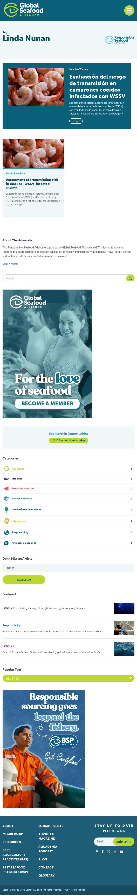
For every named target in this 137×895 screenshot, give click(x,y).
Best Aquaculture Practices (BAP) (15, 854)
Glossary (46, 875)
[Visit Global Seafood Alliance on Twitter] (108, 852)
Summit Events (50, 826)
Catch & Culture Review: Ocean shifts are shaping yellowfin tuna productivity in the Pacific (52, 652)
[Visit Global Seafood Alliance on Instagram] (97, 852)
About (8, 826)
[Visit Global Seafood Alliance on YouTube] (121, 852)
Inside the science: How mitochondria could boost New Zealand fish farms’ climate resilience (53, 631)
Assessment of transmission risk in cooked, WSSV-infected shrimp (32, 184)
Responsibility (11, 625)
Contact (45, 867)
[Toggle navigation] (129, 10)
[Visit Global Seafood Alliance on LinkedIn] (115, 852)
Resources (12, 842)
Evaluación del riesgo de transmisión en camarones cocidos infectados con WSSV (97, 86)
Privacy (67, 890)
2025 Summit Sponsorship (68, 440)
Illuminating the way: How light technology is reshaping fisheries (50, 608)
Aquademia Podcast (47, 849)
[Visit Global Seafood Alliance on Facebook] (102, 852)
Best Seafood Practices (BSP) (15, 870)
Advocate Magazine (46, 836)
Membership (13, 834)
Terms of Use (79, 890)
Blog (42, 859)
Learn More (10, 263)
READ (76, 121)
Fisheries (8, 608)
